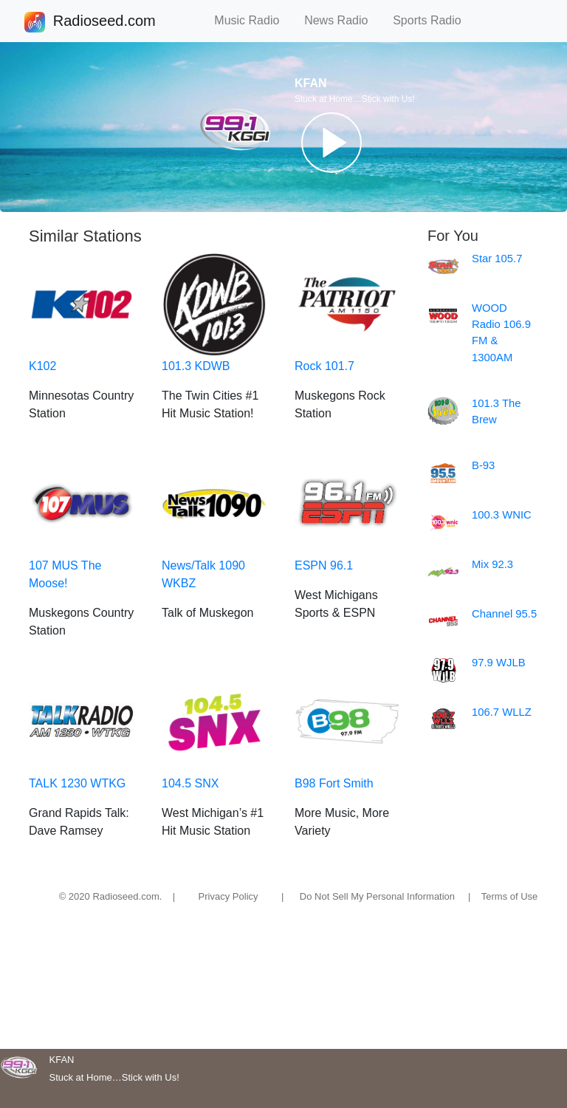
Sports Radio (433, 20)
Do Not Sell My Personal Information (377, 896)
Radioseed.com (104, 22)
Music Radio (253, 20)
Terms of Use (509, 896)
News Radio (342, 20)
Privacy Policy (228, 896)
